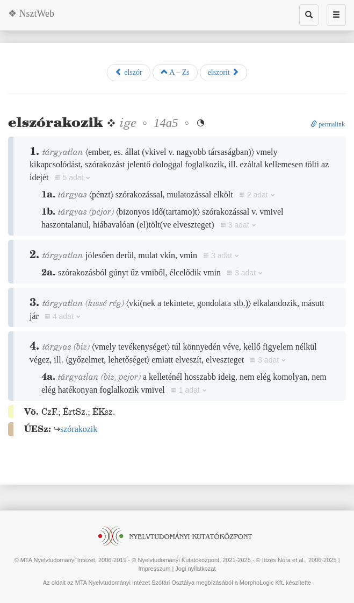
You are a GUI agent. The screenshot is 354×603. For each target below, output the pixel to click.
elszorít (224, 72)
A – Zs (175, 72)
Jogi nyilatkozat (195, 568)
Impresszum (154, 568)
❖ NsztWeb (31, 13)
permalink (327, 124)
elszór (128, 72)
